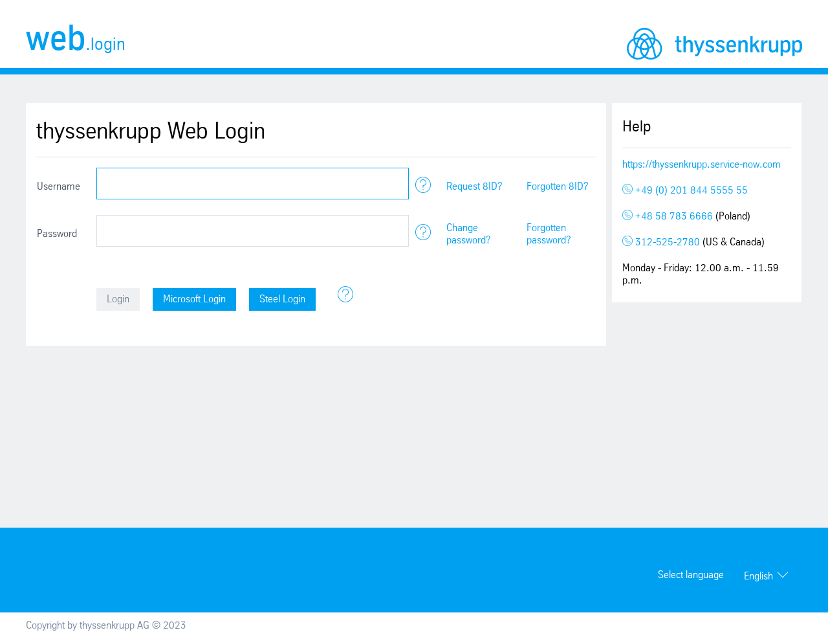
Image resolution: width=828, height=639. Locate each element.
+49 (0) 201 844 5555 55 (685, 191)
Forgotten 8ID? (558, 187)
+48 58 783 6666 (668, 216)
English (758, 576)
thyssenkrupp (714, 44)
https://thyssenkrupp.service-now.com (701, 165)
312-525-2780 (662, 242)
